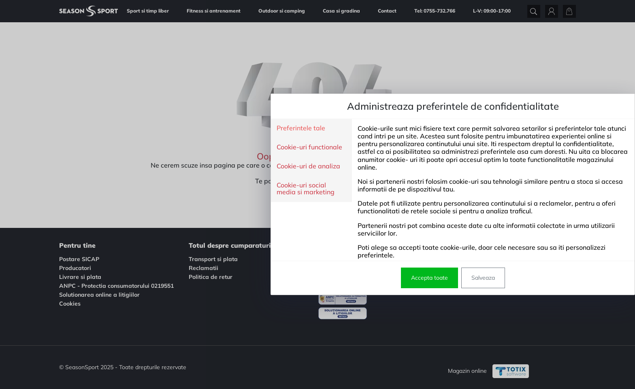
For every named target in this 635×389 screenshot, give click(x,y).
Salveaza (348, 277)
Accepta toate (294, 277)
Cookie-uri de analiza (173, 166)
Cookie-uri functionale (174, 147)
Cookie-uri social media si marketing (170, 189)
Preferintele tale (165, 128)
